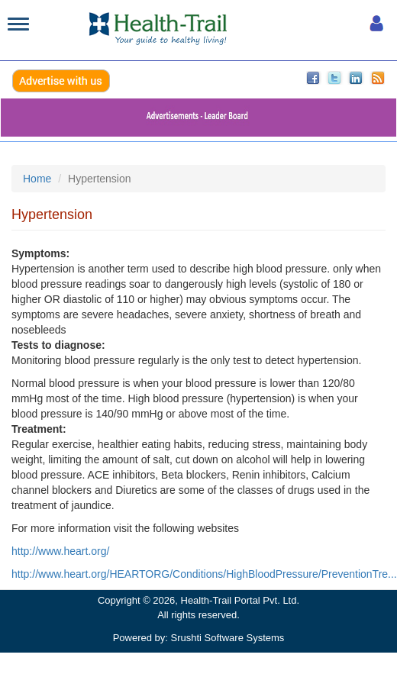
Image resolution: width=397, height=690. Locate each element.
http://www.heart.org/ (60, 551)
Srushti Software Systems (228, 637)
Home (37, 178)
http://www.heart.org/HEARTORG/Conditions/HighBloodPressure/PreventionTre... (204, 574)
